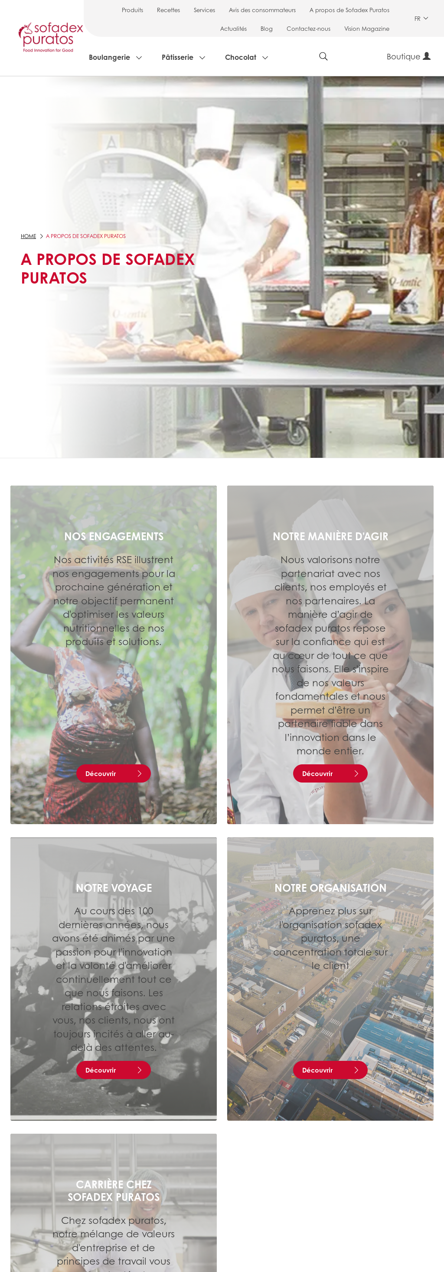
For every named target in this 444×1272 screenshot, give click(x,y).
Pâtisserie (177, 57)
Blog (267, 28)
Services (204, 10)
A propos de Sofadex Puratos (349, 10)
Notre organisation (330, 887)
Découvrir (100, 773)
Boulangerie (109, 57)
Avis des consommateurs (262, 10)
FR (421, 18)
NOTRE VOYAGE (114, 887)
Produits (132, 10)
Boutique (409, 56)
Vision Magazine (366, 28)
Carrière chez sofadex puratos (114, 1190)
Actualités (233, 28)
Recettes (168, 10)
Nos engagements (113, 535)
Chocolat (240, 57)
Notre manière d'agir (330, 535)
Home (28, 236)
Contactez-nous (308, 28)
